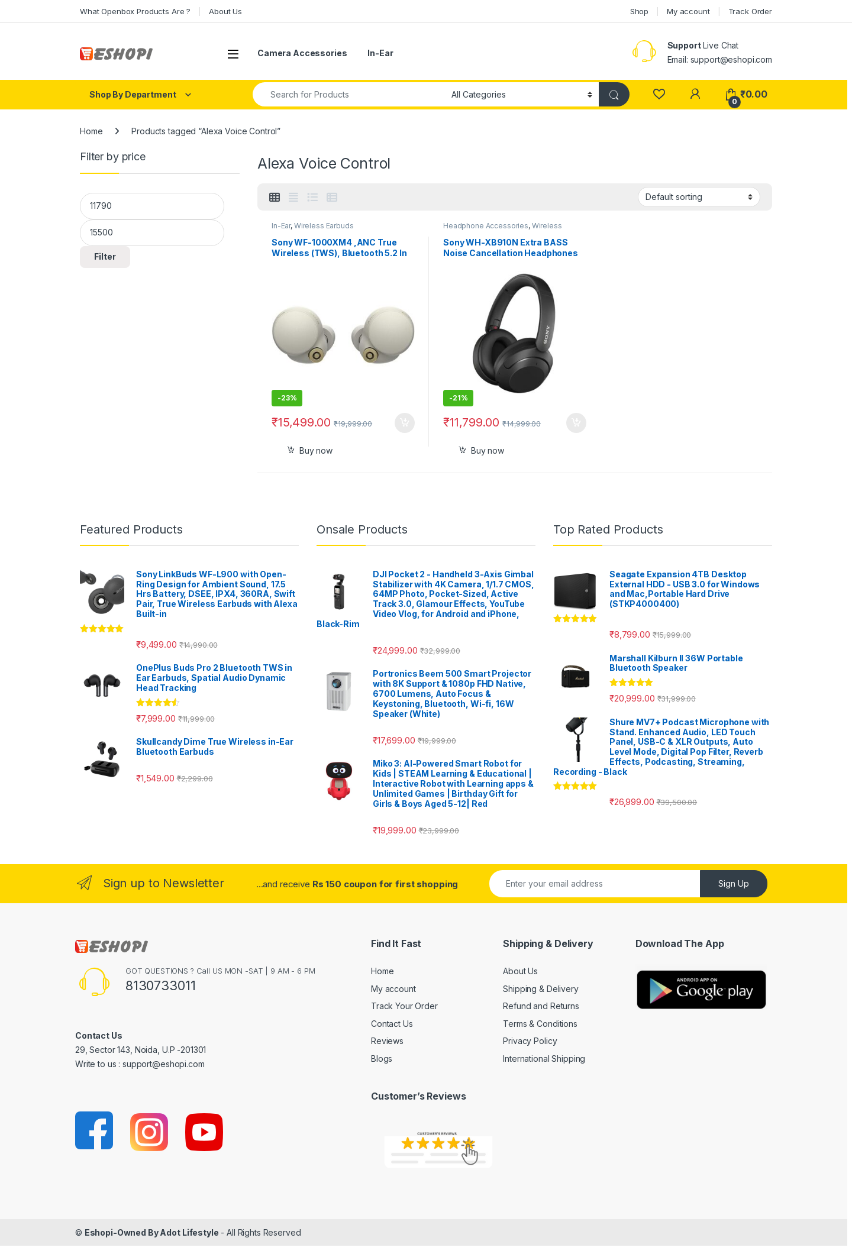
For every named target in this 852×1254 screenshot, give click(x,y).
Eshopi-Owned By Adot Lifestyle (152, 1232)
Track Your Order (404, 1006)
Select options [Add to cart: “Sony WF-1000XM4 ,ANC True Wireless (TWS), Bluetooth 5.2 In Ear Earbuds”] (405, 423)
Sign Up (733, 883)
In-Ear (380, 53)
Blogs (381, 1058)
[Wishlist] (659, 94)
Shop (639, 11)
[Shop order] (699, 197)
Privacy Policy (530, 1041)
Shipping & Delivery (540, 989)
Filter (105, 256)
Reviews (387, 1041)
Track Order (750, 11)
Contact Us (392, 1024)
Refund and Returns (541, 1006)
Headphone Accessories (485, 225)
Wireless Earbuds (324, 225)
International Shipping (544, 1058)
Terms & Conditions (540, 1024)
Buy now (316, 450)
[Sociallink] (95, 1131)
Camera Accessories (302, 53)
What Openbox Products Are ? (135, 11)
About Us (225, 11)
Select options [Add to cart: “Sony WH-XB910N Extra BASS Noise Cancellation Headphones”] (576, 423)
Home (91, 131)
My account (688, 11)
